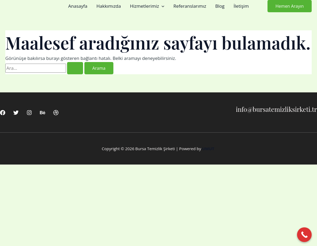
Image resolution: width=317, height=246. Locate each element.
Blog (220, 6)
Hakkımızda (108, 6)
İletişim (241, 6)
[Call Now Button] (304, 234)
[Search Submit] (75, 68)
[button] (161, 6)
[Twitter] (16, 112)
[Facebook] (2, 112)
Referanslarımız (190, 6)
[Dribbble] (56, 112)
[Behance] (42, 112)
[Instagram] (29, 112)
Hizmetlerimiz (147, 6)
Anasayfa (77, 6)
